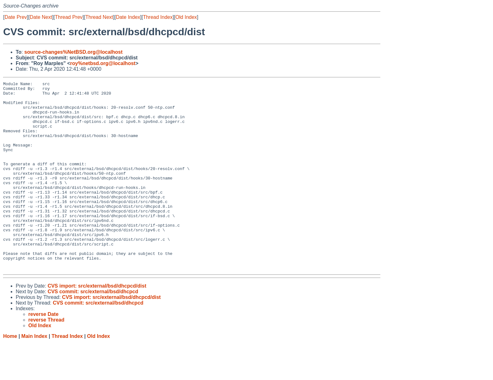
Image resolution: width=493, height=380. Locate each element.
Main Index (34, 374)
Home (10, 374)
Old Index (186, 17)
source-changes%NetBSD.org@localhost (73, 52)
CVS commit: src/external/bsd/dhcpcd (92, 329)
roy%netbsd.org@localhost (103, 63)
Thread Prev (69, 17)
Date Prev (15, 17)
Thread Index (158, 17)
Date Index (128, 17)
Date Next (41, 17)
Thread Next (99, 17)
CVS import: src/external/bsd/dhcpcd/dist (96, 323)
